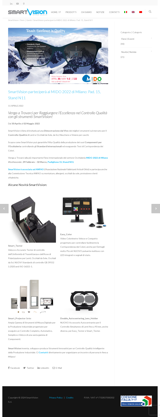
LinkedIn (43, 368)
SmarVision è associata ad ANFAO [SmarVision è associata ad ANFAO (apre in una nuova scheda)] (26, 169)
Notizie (100, 12)
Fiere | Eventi (127, 38)
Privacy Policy (55, 397)
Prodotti (71, 12)
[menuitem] (125, 12)
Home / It (56, 12)
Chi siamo (86, 12)
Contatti (114, 12)
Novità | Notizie (128, 52)
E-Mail (57, 368)
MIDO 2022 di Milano (97, 157)
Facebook (14, 368)
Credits (69, 397)
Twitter (28, 368)
